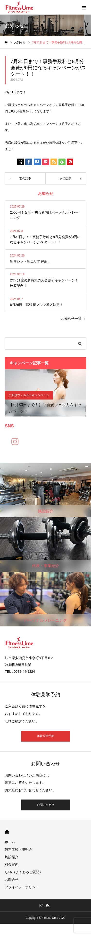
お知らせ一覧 (71, 318)
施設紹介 (11, 857)
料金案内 (11, 864)
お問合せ (11, 879)
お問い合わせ (45, 805)
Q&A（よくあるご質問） (24, 872)
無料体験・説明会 (18, 849)
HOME (7, 832)
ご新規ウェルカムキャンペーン (28, 395)
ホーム (10, 842)
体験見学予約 (45, 736)
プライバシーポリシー (22, 887)
